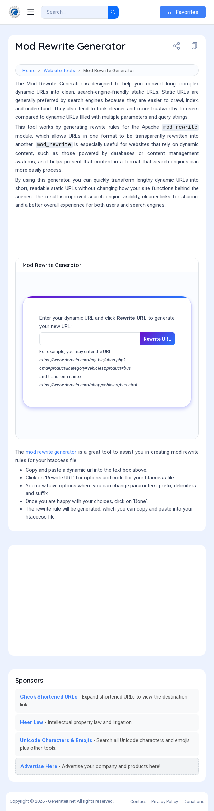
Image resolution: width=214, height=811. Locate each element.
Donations (194, 801)
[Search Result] (74, 12)
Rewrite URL (157, 339)
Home (28, 70)
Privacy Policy (164, 801)
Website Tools (59, 70)
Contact (138, 801)
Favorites (182, 12)
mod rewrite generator (51, 452)
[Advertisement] (107, 233)
